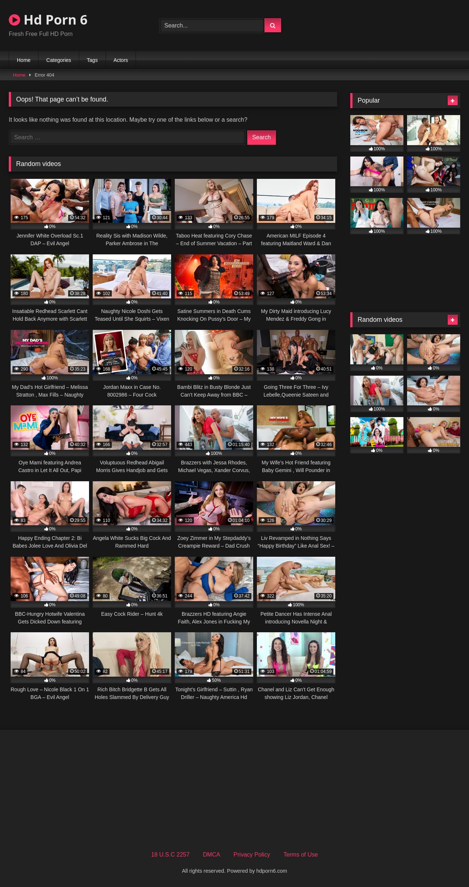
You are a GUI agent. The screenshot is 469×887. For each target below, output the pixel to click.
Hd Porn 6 (48, 20)
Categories (58, 60)
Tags (92, 60)
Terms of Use (300, 854)
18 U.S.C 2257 (170, 854)
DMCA (211, 854)
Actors (121, 60)
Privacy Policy (251, 854)
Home (23, 60)
